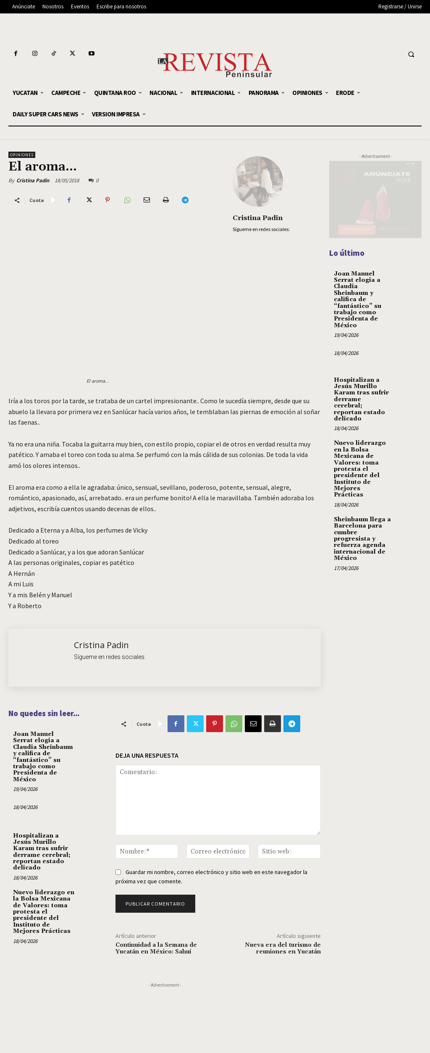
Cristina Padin (32, 180)
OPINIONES (21, 155)
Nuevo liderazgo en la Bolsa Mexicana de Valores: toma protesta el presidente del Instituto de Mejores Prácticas (43, 912)
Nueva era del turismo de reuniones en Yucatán (283, 948)
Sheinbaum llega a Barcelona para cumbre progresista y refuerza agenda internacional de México (362, 539)
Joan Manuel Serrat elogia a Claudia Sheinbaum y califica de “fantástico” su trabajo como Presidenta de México (43, 756)
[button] (411, 54)
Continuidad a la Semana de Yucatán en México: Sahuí (156, 948)
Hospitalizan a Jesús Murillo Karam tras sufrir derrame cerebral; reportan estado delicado (42, 852)
